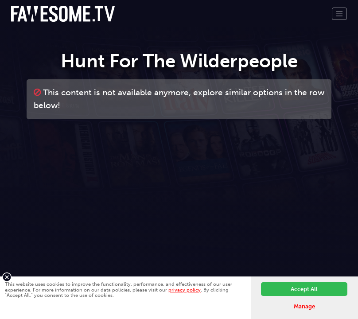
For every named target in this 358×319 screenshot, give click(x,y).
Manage (304, 306)
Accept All (304, 289)
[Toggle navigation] (339, 14)
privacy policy (184, 290)
